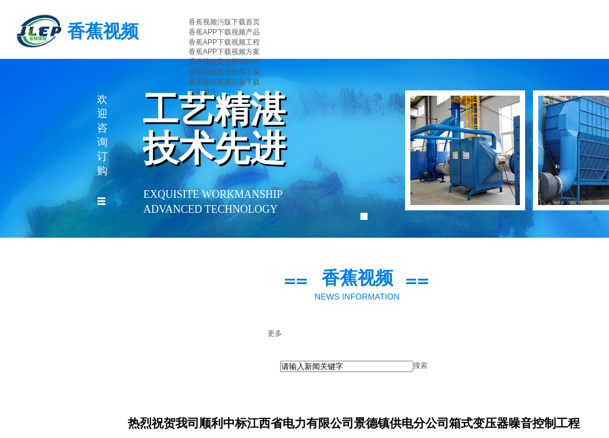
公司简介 (203, 92)
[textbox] (346, 366)
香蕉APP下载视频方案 (224, 52)
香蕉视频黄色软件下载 (224, 72)
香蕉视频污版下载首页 (224, 22)
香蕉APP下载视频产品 (224, 32)
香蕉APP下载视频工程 (224, 42)
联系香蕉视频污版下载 (224, 82)
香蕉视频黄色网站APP (224, 62)
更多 (275, 333)
